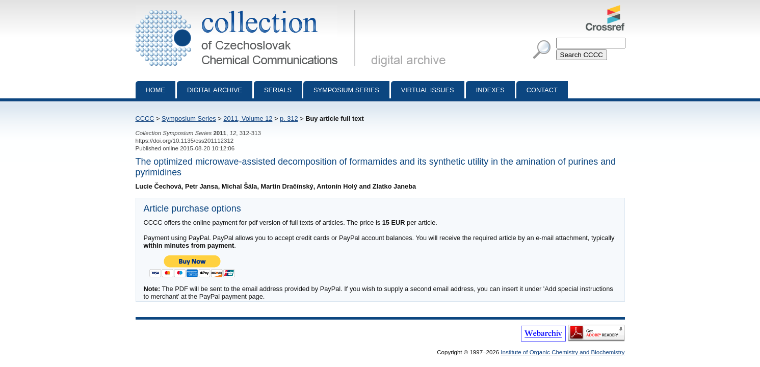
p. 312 (289, 118)
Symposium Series (189, 118)
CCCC (145, 118)
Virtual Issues (427, 90)
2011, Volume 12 (247, 118)
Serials (278, 90)
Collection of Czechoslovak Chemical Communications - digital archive (247, 9)
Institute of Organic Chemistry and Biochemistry (562, 352)
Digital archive (214, 90)
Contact (542, 90)
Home (155, 90)
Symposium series (346, 90)
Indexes (490, 90)
